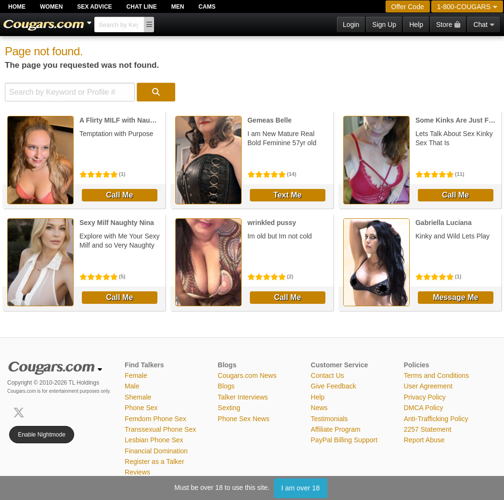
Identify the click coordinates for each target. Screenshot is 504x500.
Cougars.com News (247, 375)
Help (416, 24)
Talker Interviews (243, 397)
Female (136, 375)
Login (351, 24)
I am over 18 (300, 488)
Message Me (455, 297)
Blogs (226, 386)
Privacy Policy (425, 397)
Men (177, 6)
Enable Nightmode (41, 434)
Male (132, 386)
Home (17, 6)
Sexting (229, 408)
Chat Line (142, 6)
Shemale (138, 397)
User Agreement (428, 386)
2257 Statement (428, 429)
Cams (206, 6)
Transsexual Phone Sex (160, 429)
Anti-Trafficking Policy (436, 419)
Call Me (119, 195)
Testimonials (329, 419)
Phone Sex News (243, 419)
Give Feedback (333, 386)
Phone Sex (141, 408)
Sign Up (384, 24)
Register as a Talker (154, 461)
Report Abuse (424, 440)
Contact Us (327, 375)
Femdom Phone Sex (155, 419)
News (319, 408)
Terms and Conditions (436, 375)
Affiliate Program (336, 429)
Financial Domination (156, 451)
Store (448, 24)
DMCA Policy (423, 408)
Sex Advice (94, 6)
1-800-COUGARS (467, 7)
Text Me (287, 195)
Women (51, 6)
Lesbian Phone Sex (154, 440)
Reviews (137, 472)
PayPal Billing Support (344, 440)
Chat (483, 24)
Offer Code (407, 7)
